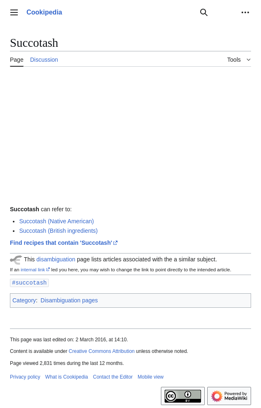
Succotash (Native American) (56, 221)
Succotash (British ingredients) (58, 230)
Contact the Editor (113, 376)
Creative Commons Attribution (101, 351)
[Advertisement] (130, 135)
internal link (33, 269)
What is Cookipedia (66, 376)
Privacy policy (25, 376)
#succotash (29, 282)
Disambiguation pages (69, 300)
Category (24, 300)
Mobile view (151, 376)
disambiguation (55, 259)
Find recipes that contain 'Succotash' (61, 242)
